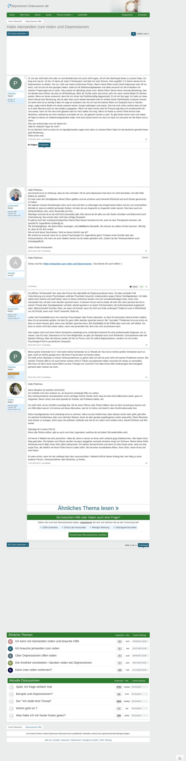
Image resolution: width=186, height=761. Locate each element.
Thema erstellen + (65, 15)
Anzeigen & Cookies (90, 740)
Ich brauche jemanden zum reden (37, 648)
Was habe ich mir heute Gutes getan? (41, 715)
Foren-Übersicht (15, 727)
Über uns (48, 740)
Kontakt (56, 740)
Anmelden (142, 15)
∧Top (179, 758)
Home (12, 15)
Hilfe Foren (25, 15)
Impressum (65, 740)
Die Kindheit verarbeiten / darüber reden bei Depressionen (53, 662)
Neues (38, 15)
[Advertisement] (78, 56)
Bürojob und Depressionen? (34, 694)
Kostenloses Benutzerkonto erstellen (88, 535)
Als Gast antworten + (18, 33)
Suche (49, 15)
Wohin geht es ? (26, 708)
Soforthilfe (82, 15)
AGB (102, 740)
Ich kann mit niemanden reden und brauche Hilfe (47, 641)
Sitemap (108, 740)
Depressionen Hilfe (33, 727)
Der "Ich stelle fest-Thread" (34, 701)
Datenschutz (76, 740)
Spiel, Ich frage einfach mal (34, 686)
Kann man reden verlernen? (33, 669)
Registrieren (127, 15)
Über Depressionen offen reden (36, 655)
